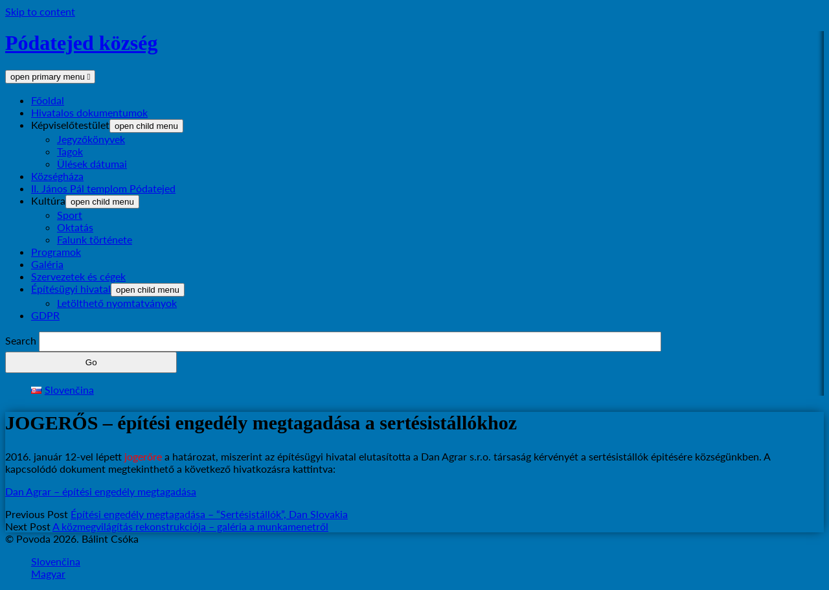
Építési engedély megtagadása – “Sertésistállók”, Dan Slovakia (209, 514)
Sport (69, 215)
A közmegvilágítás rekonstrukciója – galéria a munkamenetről (190, 526)
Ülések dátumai (92, 163)
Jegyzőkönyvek (91, 139)
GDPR (45, 315)
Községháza (57, 176)
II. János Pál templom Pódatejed (103, 188)
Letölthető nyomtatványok (117, 303)
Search (20, 340)
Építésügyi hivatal (71, 288)
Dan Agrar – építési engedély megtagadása (100, 491)
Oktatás (75, 227)
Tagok (70, 151)
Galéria (47, 264)
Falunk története (94, 239)
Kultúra (48, 200)
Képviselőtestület (70, 125)
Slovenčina (55, 561)
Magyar (48, 573)
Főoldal (47, 100)
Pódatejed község (81, 42)
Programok (56, 251)
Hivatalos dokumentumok (89, 112)
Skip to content (40, 11)
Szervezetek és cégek (78, 276)
